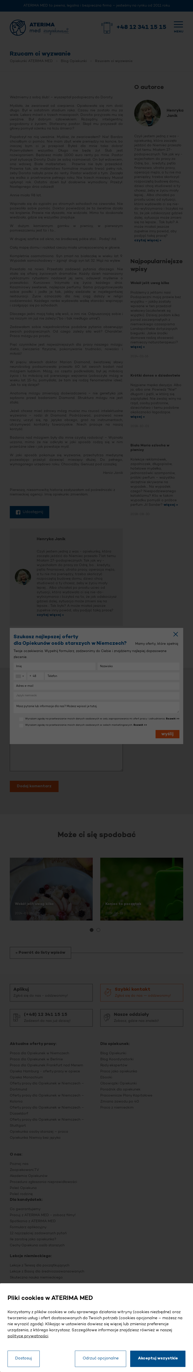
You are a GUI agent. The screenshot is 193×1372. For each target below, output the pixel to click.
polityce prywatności (28, 1336)
